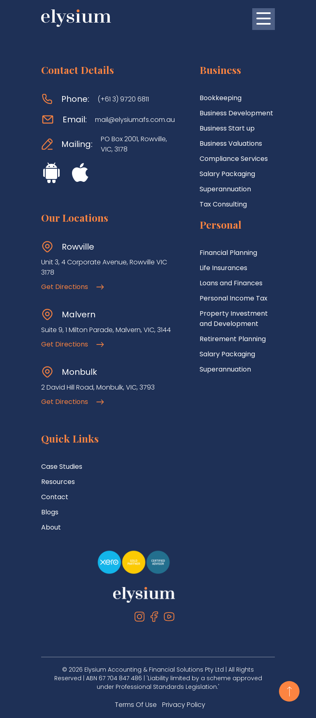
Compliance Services (234, 158)
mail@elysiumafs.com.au (135, 119)
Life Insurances (223, 268)
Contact (54, 497)
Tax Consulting (223, 204)
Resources (58, 481)
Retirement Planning (233, 339)
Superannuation (225, 189)
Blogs (49, 512)
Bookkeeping (221, 98)
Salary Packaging (227, 174)
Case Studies (61, 466)
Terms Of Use (136, 704)
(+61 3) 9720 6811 (123, 99)
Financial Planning (228, 252)
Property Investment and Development (234, 318)
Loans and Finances (231, 283)
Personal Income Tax (233, 298)
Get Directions (72, 286)
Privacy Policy (183, 704)
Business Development (236, 113)
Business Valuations (231, 143)
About (51, 527)
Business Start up (227, 128)
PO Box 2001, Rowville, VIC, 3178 (134, 144)
